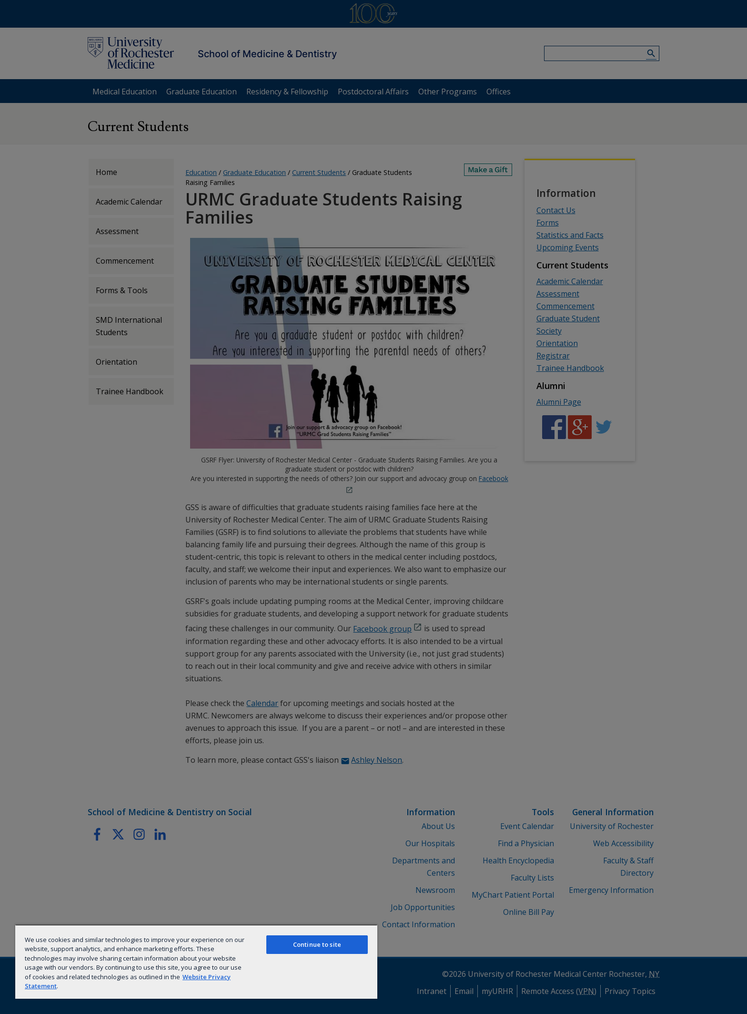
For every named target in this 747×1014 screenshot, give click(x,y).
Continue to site (317, 944)
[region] (196, 961)
